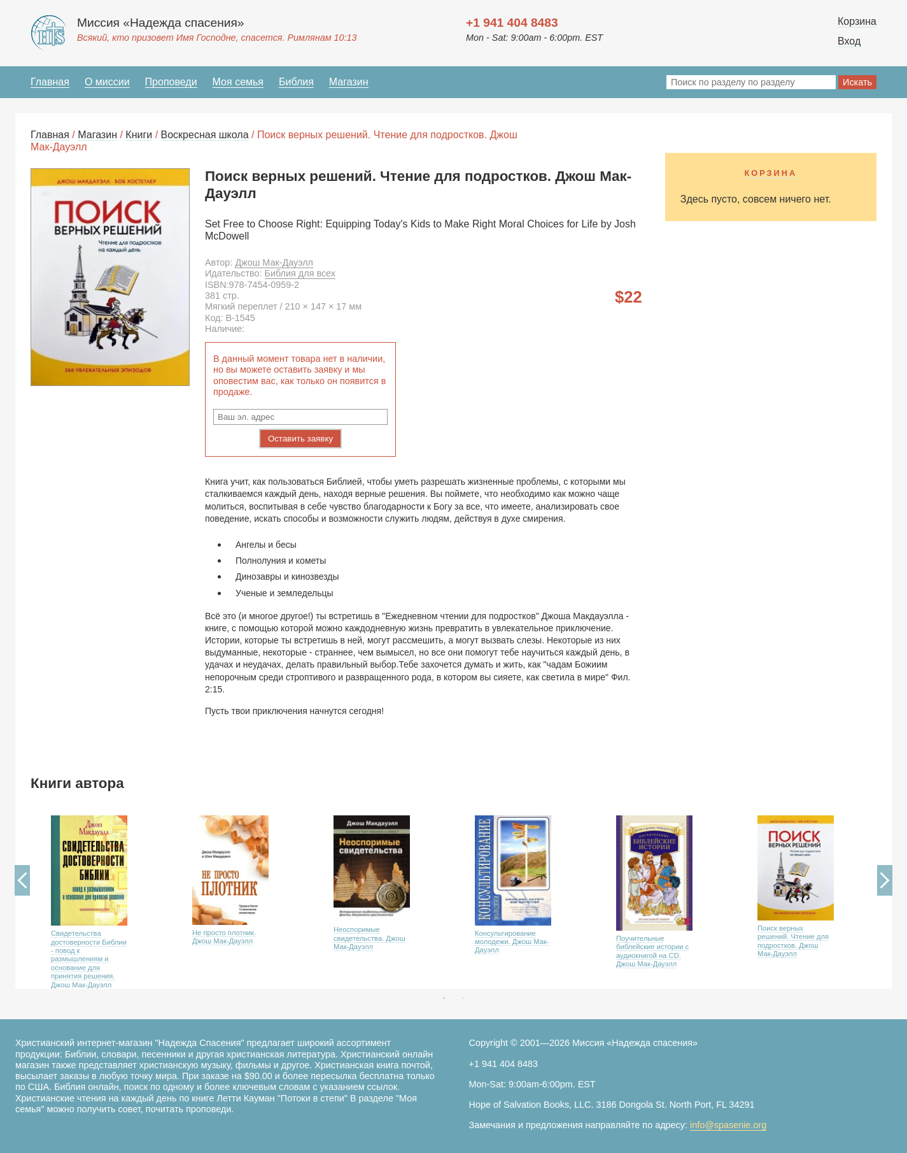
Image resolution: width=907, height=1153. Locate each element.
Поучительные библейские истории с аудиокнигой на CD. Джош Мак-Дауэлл (652, 951)
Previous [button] (22, 880)
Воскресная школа (205, 134)
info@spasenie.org (728, 1125)
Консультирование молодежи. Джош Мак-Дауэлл (512, 941)
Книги (138, 134)
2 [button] (463, 998)
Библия (296, 81)
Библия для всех (300, 273)
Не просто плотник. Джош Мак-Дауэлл (224, 937)
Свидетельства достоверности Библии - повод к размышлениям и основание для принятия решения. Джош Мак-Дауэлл (89, 959)
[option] (101, 898)
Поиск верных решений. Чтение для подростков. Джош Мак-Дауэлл (793, 940)
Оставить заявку (300, 438)
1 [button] (444, 998)
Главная (50, 81)
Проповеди (171, 81)
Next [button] (884, 880)
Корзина (857, 21)
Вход (849, 41)
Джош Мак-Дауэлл (274, 262)
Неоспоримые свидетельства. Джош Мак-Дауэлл (369, 938)
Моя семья (238, 81)
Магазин (349, 81)
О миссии (107, 81)
